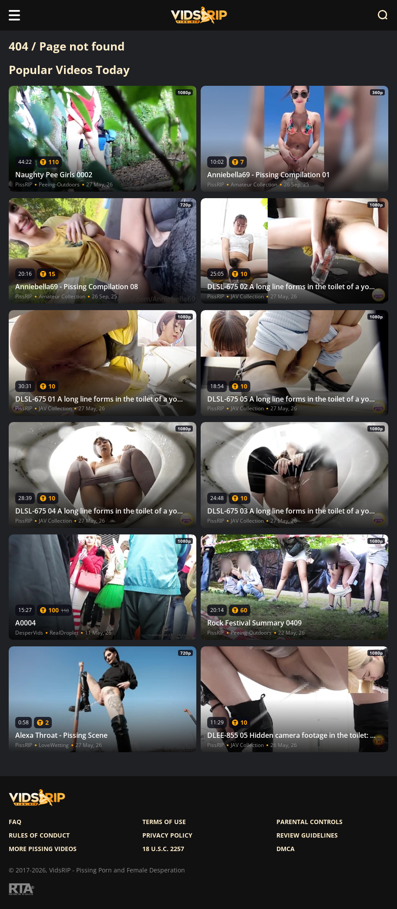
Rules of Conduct (39, 835)
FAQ (15, 822)
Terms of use (164, 822)
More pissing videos (43, 849)
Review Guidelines (307, 835)
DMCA (285, 849)
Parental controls (309, 822)
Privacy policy (167, 835)
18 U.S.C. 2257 (163, 849)
